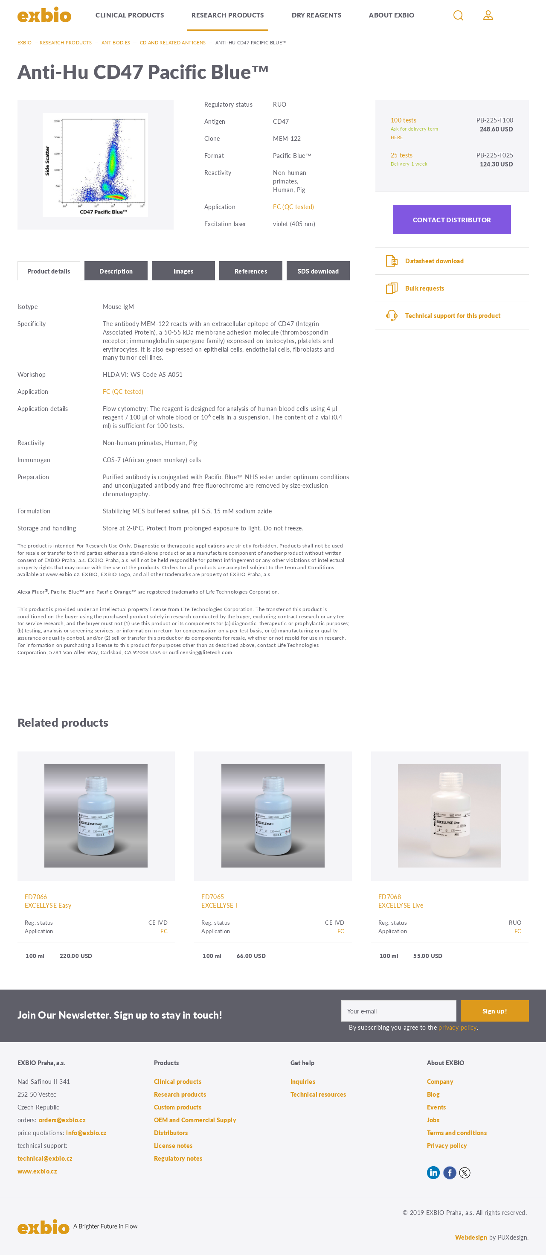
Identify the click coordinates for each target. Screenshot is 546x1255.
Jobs (433, 1119)
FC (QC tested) (293, 206)
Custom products (178, 1107)
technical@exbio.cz (45, 1158)
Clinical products (129, 14)
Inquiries (302, 1081)
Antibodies (116, 42)
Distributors (171, 1132)
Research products (228, 14)
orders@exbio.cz (62, 1119)
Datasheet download (434, 260)
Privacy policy (447, 1145)
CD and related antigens (173, 42)
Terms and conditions (457, 1132)
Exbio (24, 42)
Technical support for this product (452, 315)
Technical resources (318, 1094)
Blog (433, 1094)
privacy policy (457, 1027)
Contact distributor (452, 219)
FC (164, 931)
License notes (173, 1145)
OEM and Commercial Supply (195, 1119)
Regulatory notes (178, 1158)
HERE (397, 137)
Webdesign (471, 1237)
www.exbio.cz (37, 1171)
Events (436, 1107)
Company (440, 1081)
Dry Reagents (316, 14)
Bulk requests (424, 288)
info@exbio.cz (86, 1132)
